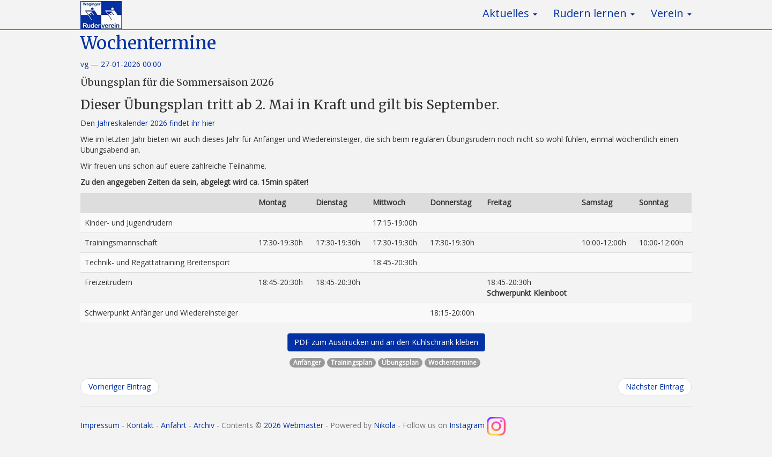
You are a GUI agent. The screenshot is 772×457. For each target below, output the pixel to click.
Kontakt (140, 425)
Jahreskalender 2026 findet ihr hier (156, 123)
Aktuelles (509, 13)
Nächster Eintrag (655, 386)
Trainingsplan (351, 362)
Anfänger (307, 362)
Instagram (477, 425)
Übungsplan (400, 362)
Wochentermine (148, 43)
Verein (671, 13)
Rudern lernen (594, 13)
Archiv (204, 425)
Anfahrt (174, 425)
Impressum (100, 425)
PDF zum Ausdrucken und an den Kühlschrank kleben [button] (386, 342)
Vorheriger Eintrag (119, 386)
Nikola (385, 425)
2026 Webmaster (293, 425)
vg (84, 64)
